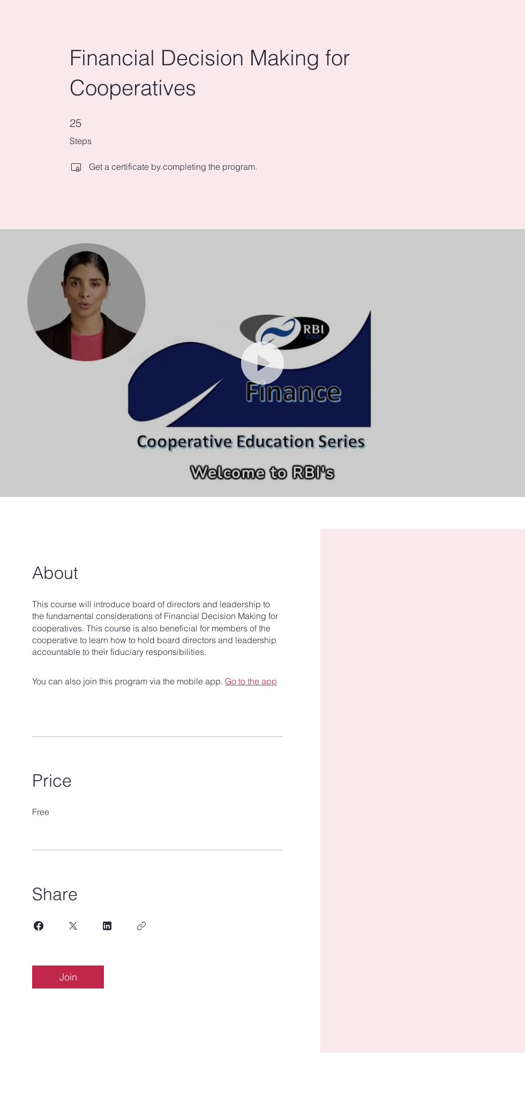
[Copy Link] (141, 925)
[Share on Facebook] (38, 925)
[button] (262, 363)
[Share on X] (72, 925)
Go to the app (251, 681)
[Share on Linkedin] (107, 925)
